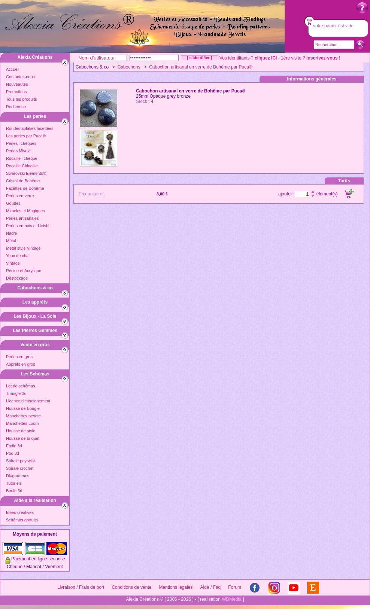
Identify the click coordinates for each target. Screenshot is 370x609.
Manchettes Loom (22, 423)
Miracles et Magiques (25, 210)
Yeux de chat (18, 255)
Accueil (12, 69)
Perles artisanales (22, 218)
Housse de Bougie (23, 408)
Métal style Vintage (23, 248)
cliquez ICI (266, 58)
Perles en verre (20, 196)
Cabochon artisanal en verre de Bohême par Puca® (200, 67)
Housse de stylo (20, 431)
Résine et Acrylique (23, 270)
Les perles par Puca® (26, 136)
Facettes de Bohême (25, 188)
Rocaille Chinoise (22, 166)
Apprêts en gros (20, 364)
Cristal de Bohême (23, 181)
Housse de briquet (22, 438)
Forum (234, 587)
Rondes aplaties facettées (30, 128)
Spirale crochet (19, 468)
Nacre (11, 233)
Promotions (16, 91)
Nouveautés (17, 84)
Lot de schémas (20, 386)
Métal (11, 240)
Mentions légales (175, 587)
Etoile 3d (14, 446)
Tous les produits (21, 99)
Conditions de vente (131, 587)
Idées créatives (20, 512)
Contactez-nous (20, 76)
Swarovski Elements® (26, 173)
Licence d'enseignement (28, 401)
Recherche (16, 106)
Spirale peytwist (20, 461)
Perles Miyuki (18, 151)
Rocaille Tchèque (21, 158)
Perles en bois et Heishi (27, 225)
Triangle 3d (16, 393)
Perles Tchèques (21, 143)
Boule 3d (14, 490)
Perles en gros (19, 356)
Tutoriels (14, 483)
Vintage (13, 263)
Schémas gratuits (22, 520)
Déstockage (17, 278)
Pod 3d (12, 453)
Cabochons (129, 67)
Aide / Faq (210, 587)
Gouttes (13, 203)
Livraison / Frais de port (80, 587)
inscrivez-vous (321, 58)
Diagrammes (17, 476)
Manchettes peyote (23, 416)
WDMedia (232, 599)
